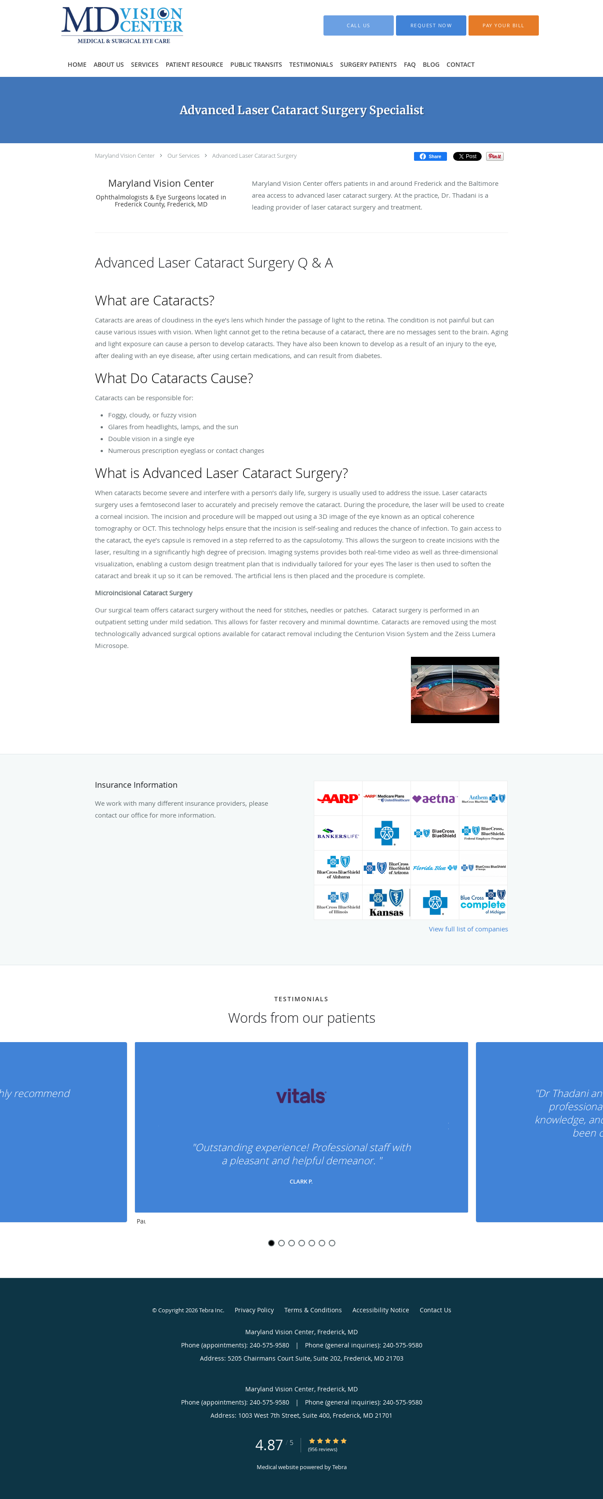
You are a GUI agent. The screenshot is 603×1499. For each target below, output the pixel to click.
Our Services (183, 155)
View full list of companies (468, 928)
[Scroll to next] (444, 1127)
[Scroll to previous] (158, 1127)
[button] (431, 25)
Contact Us (435, 1310)
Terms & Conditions (313, 1310)
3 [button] (291, 1243)
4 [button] (301, 1243)
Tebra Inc (211, 1310)
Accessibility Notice (380, 1310)
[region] (301, 1135)
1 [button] (271, 1243)
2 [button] (281, 1243)
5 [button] (311, 1243)
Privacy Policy (254, 1310)
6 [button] (322, 1243)
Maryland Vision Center (125, 155)
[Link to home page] (109, 25)
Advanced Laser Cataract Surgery (254, 155)
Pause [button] (141, 1221)
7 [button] (332, 1243)
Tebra (339, 1467)
